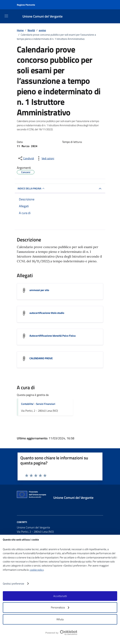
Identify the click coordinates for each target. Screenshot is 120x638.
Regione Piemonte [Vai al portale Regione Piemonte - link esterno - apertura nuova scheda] (26, 4)
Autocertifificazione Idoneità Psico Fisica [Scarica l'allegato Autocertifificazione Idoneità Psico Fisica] (52, 336)
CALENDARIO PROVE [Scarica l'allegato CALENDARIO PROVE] (41, 358)
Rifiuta (60, 619)
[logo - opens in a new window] (61, 632)
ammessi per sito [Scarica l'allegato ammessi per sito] (39, 290)
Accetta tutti (60, 596)
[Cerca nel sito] (99, 16)
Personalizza (60, 607)
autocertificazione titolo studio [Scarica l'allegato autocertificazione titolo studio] (46, 313)
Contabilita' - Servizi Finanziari (38, 404)
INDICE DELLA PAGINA (31, 188)
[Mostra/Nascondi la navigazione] (6, 16)
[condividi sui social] (26, 158)
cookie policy (37, 570)
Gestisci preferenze (16, 584)
